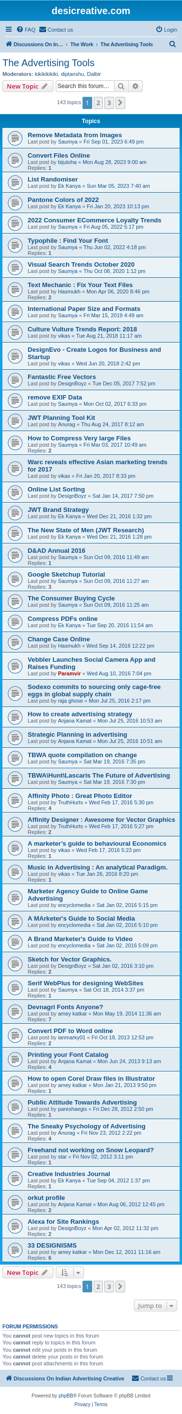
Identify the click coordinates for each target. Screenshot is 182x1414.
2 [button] (98, 102)
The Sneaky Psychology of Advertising (87, 1126)
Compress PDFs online (63, 618)
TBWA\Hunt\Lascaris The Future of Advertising (99, 775)
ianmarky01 (71, 1037)
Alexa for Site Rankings (63, 1221)
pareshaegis (72, 1109)
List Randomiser (53, 179)
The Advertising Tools (48, 62)
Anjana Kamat (74, 721)
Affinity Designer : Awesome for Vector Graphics (101, 819)
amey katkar (72, 1013)
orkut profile (46, 1197)
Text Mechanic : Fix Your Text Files (80, 285)
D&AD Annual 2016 (56, 550)
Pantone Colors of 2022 (63, 199)
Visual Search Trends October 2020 (81, 264)
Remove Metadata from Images (75, 135)
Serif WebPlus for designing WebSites (85, 983)
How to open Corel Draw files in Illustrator (91, 1078)
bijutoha (67, 162)
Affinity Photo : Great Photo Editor (80, 795)
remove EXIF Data (55, 397)
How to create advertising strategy (80, 714)
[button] (120, 103)
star (62, 1157)
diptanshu (72, 74)
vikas (64, 336)
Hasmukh (69, 291)
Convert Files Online (59, 155)
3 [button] (109, 102)
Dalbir (94, 74)
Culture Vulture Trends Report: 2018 (82, 329)
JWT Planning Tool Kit (61, 417)
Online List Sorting (56, 489)
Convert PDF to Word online (70, 1030)
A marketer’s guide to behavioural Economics (97, 843)
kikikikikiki (46, 74)
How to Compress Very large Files (79, 438)
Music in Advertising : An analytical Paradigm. (97, 867)
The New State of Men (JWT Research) (86, 530)
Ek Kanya (69, 186)
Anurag (66, 424)
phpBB (66, 1395)
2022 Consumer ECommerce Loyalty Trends (95, 220)
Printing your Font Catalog (68, 1054)
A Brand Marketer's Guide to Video (80, 939)
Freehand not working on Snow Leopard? (91, 1150)
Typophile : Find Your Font (68, 240)
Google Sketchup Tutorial (66, 574)
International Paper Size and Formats (84, 308)
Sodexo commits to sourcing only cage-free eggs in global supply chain (94, 690)
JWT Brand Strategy (58, 509)
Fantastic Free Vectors (62, 377)
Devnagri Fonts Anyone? (65, 1007)
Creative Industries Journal (69, 1174)
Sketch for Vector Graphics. (70, 959)
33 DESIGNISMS (52, 1245)
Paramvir (69, 673)
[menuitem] (25, 30)
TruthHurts (70, 802)
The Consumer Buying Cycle (71, 598)
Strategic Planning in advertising (77, 734)
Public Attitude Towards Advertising (82, 1102)
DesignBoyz (72, 383)
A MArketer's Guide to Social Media (81, 918)
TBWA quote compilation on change (82, 755)
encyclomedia (74, 905)
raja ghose (70, 701)
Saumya (67, 142)
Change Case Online (59, 639)
